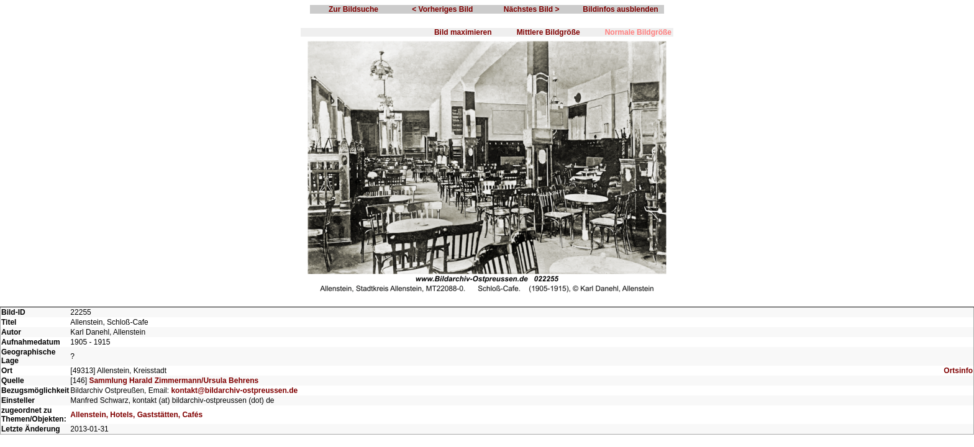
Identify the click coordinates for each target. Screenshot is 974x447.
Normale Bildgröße (638, 32)
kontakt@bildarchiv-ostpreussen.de (234, 390)
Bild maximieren (463, 32)
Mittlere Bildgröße (548, 32)
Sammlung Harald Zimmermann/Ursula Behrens (173, 380)
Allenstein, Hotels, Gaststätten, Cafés (136, 414)
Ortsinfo (958, 370)
